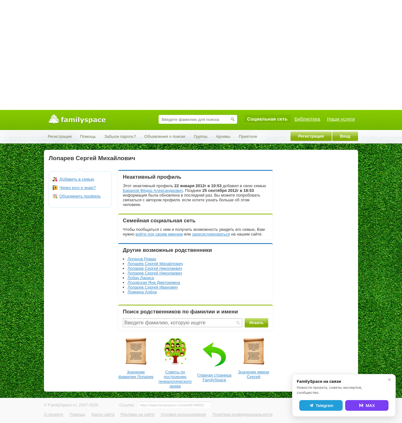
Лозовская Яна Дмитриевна (154, 282)
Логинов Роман (142, 259)
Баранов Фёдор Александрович (153, 190)
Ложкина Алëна (142, 292)
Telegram (321, 405)
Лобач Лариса (141, 277)
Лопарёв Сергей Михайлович (155, 263)
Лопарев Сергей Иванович (153, 287)
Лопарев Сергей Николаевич (155, 268)
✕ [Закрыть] (389, 379)
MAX (367, 405)
